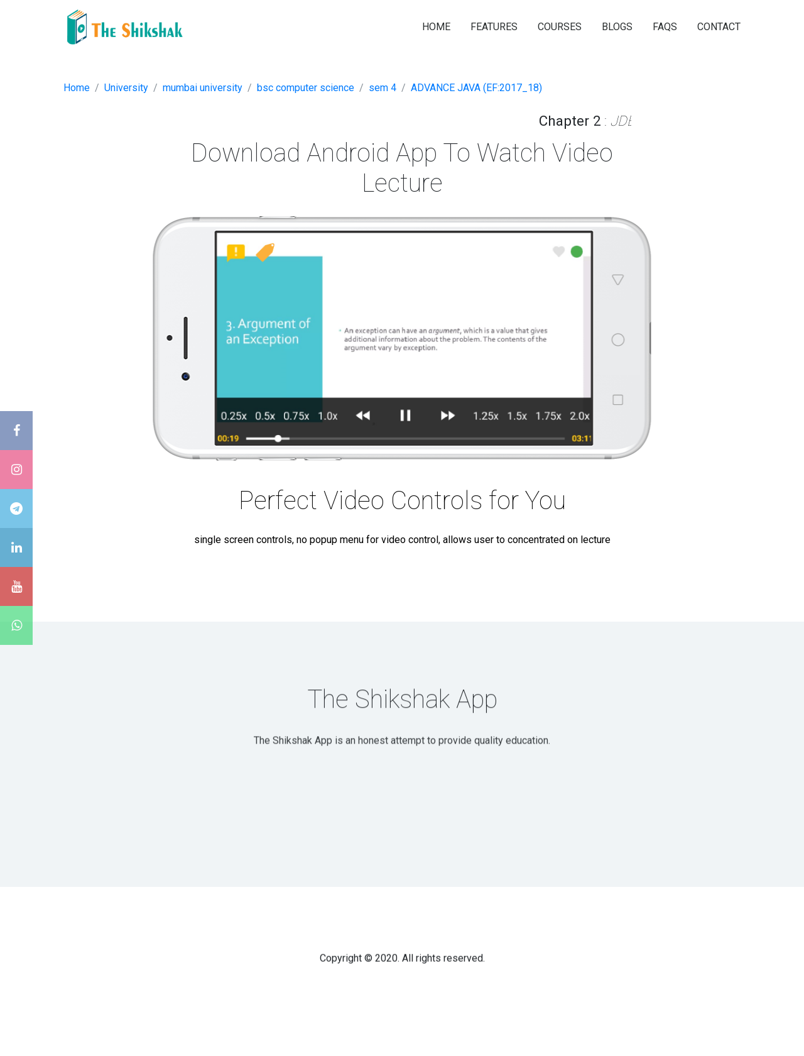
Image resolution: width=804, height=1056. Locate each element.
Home (76, 88)
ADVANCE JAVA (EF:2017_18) (476, 88)
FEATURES (494, 27)
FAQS (665, 27)
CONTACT (719, 27)
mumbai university (202, 88)
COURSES (560, 27)
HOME (436, 27)
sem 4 (382, 88)
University (126, 88)
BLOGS (617, 27)
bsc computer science (305, 88)
